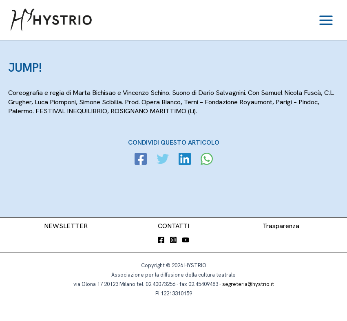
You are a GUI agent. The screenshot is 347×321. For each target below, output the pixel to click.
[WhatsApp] (207, 160)
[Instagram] (173, 240)
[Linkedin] (185, 160)
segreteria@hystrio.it (248, 284)
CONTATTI (173, 226)
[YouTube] (185, 240)
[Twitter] (163, 160)
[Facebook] (141, 160)
